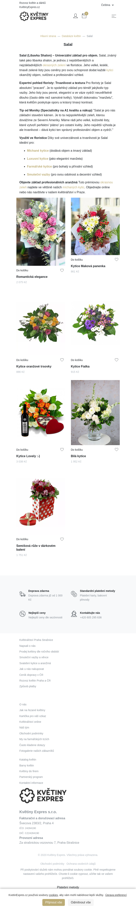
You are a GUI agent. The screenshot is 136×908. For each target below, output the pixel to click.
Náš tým (24, 727)
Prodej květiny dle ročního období (39, 651)
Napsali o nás (27, 645)
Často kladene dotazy (32, 745)
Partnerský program (31, 776)
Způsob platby (27, 686)
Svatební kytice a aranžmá (35, 663)
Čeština (106, 4)
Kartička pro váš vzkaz (32, 716)
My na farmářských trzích (34, 739)
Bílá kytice (79, 455)
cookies (53, 895)
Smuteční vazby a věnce (34, 657)
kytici (109, 70)
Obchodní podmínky (31, 733)
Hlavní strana (48, 36)
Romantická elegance (32, 275)
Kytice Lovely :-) (28, 455)
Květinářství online (30, 721)
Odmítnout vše (81, 902)
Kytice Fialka (81, 365)
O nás (23, 704)
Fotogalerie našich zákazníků (36, 750)
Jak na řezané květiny (32, 710)
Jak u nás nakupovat (31, 668)
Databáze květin (71, 36)
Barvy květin (26, 765)
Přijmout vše (53, 902)
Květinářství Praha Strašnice (36, 639)
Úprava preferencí (116, 895)
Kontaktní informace (31, 782)
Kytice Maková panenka (88, 265)
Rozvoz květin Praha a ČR (35, 680)
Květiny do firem (29, 771)
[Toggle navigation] (113, 16)
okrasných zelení (54, 65)
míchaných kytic (73, 187)
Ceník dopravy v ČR (31, 674)
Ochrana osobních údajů (81, 863)
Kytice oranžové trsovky (34, 365)
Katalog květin (27, 759)
